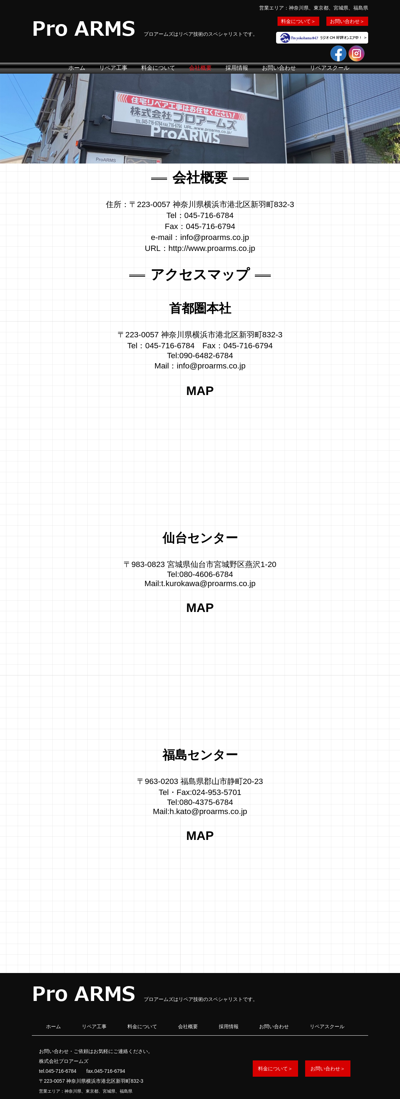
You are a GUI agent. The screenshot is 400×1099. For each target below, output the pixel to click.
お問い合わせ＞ (347, 21)
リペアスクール (329, 68)
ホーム (76, 68)
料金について (158, 68)
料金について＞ (298, 21)
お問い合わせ (279, 68)
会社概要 (200, 68)
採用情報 (236, 68)
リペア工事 (113, 68)
